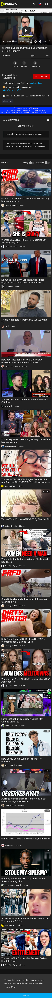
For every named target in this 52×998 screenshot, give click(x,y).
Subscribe (41, 76)
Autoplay (40, 163)
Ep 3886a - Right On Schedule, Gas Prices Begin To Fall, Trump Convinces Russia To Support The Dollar (22, 282)
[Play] (3, 41)
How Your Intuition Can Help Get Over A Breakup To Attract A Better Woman (21, 361)
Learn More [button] (10, 987)
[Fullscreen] (48, 41)
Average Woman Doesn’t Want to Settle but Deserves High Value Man (23, 800)
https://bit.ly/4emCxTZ (12, 90)
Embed (24, 64)
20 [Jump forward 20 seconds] (35, 41)
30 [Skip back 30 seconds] (31, 41)
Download (35, 64)
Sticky (25, 163)
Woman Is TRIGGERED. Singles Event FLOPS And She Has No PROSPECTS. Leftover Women (25, 480)
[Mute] (40, 41)
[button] (40, 4)
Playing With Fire (9, 75)
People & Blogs (35, 83)
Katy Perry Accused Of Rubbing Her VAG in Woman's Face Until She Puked (23, 640)
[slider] (15, 41)
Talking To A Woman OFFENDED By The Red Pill (25, 519)
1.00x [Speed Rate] (27, 41)
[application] (26, 30)
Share (15, 64)
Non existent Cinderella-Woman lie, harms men (25, 838)
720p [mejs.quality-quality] (44, 41)
